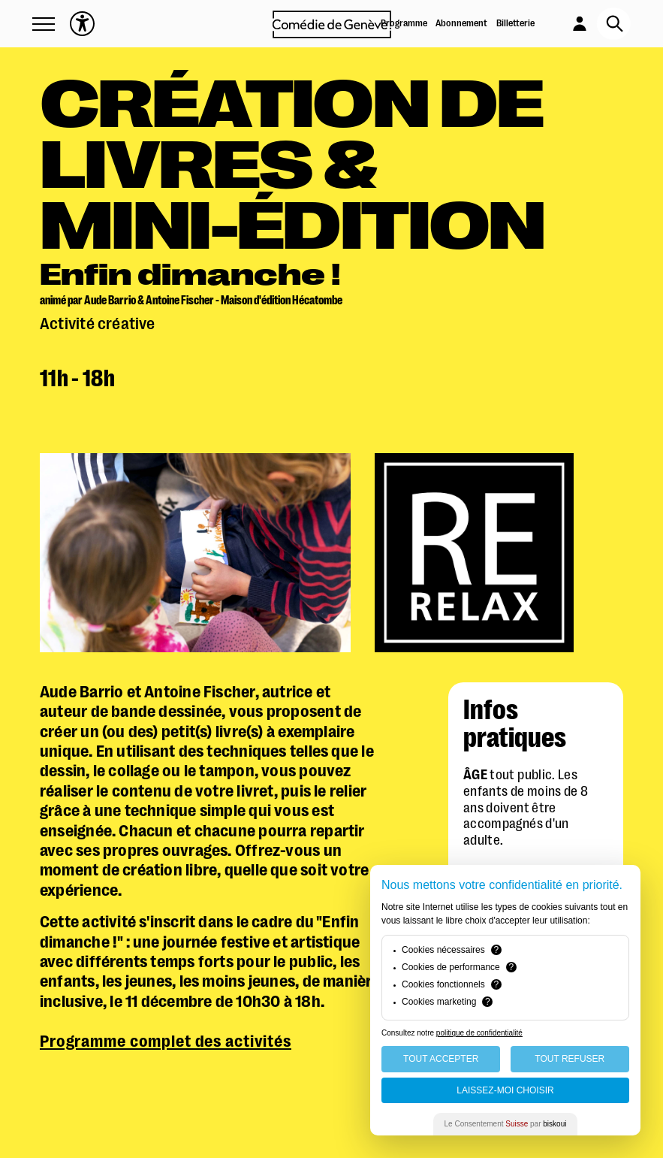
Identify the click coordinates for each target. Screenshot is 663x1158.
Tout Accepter (440, 1059)
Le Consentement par (506, 1124)
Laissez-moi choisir (505, 1090)
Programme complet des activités (165, 1041)
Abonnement (461, 23)
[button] (43, 24)
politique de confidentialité (479, 1033)
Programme (404, 23)
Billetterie (515, 23)
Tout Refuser (569, 1059)
